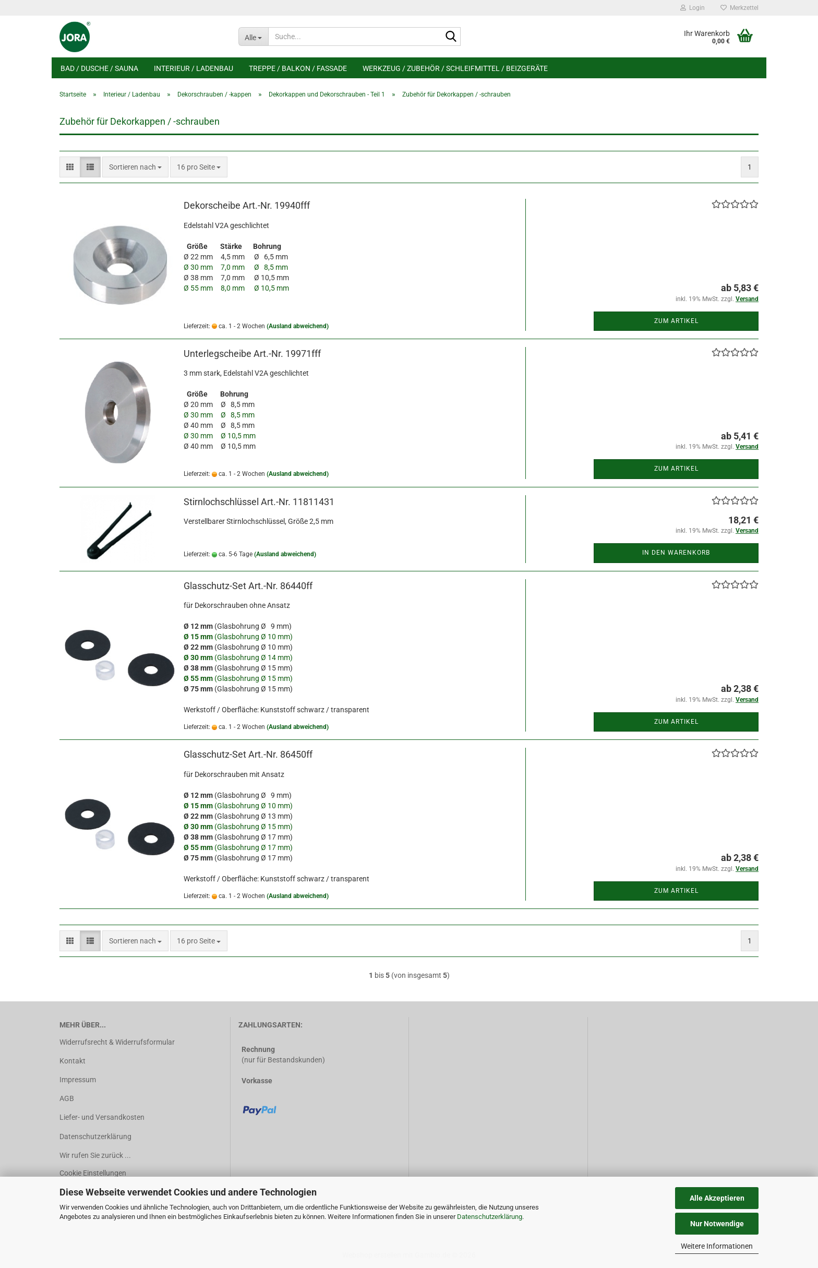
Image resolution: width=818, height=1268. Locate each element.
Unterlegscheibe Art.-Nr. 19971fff (252, 353)
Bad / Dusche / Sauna (99, 68)
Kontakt (72, 1061)
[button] (69, 167)
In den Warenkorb (676, 552)
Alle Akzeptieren (717, 1198)
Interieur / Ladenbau (193, 68)
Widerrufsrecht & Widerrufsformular (117, 1042)
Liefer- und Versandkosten (102, 1117)
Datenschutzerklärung (489, 1217)
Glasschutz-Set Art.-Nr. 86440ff (248, 585)
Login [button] (692, 7)
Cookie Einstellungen (92, 1173)
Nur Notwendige (717, 1223)
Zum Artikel (676, 321)
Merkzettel (739, 7)
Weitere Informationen (717, 1246)
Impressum (77, 1079)
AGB (66, 1098)
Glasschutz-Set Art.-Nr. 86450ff (248, 754)
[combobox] (135, 167)
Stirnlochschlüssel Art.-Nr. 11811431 (259, 501)
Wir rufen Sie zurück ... (95, 1155)
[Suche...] (253, 36)
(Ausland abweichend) (298, 326)
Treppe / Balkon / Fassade (298, 68)
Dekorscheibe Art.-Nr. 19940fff (247, 205)
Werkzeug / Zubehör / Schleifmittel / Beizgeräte (455, 68)
